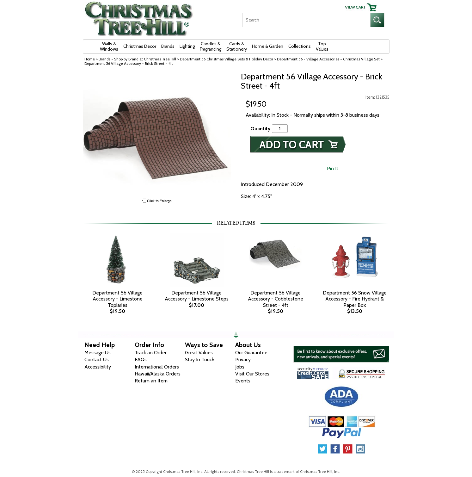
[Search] (306, 20)
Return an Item (151, 381)
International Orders (157, 367)
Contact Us (96, 359)
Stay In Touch (199, 359)
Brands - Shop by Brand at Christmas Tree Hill (137, 59)
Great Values (199, 353)
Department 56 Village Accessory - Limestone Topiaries (117, 299)
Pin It (332, 168)
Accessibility (97, 367)
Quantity (260, 129)
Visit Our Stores (252, 374)
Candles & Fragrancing (210, 46)
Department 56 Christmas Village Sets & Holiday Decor (226, 59)
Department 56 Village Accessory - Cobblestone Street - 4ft (275, 299)
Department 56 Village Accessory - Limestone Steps (197, 296)
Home (89, 59)
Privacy (243, 359)
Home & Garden (267, 46)
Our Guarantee (251, 353)
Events (242, 381)
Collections (299, 46)
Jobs (239, 367)
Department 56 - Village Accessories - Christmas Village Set (328, 59)
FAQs (141, 359)
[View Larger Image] (157, 133)
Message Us (97, 353)
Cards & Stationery (236, 46)
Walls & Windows (109, 46)
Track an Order (151, 353)
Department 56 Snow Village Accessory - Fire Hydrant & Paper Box (355, 299)
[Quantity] (280, 128)
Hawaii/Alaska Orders (158, 374)
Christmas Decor (139, 46)
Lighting (187, 46)
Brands (168, 46)
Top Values (322, 46)
